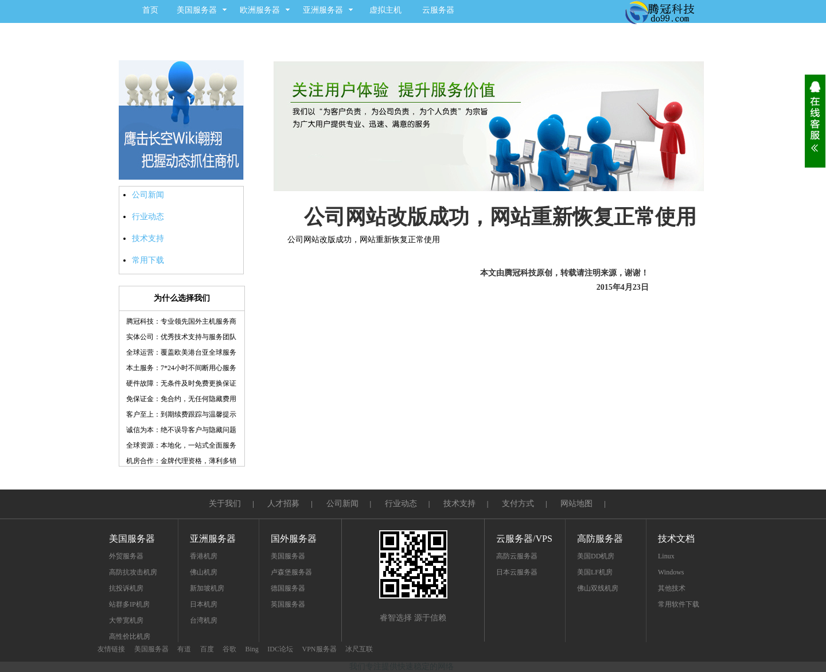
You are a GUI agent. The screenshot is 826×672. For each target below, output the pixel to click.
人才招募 (283, 503)
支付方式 (518, 503)
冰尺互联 (359, 649)
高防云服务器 (516, 556)
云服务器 (438, 10)
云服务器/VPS (524, 538)
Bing (252, 649)
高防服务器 (600, 538)
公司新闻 (148, 195)
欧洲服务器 (260, 10)
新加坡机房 (207, 588)
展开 (815, 121)
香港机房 (203, 556)
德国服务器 (288, 588)
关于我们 (225, 503)
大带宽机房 (126, 620)
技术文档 (676, 538)
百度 (207, 649)
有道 (184, 649)
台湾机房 (203, 620)
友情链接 (111, 649)
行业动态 (148, 216)
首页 (150, 10)
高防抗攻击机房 (133, 572)
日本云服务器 (516, 572)
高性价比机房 (129, 636)
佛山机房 (203, 572)
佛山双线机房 (597, 588)
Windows (671, 572)
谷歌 (229, 649)
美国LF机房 (595, 572)
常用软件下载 (678, 604)
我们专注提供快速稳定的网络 (401, 666)
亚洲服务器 (323, 10)
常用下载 (148, 260)
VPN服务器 (319, 649)
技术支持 (148, 238)
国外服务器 (294, 538)
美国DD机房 (595, 556)
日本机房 (203, 604)
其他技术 (671, 588)
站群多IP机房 (129, 604)
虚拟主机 (385, 10)
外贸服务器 (126, 556)
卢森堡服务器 (291, 572)
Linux (666, 556)
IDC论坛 (280, 649)
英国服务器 (288, 604)
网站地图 (576, 503)
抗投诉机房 (126, 588)
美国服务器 (197, 10)
